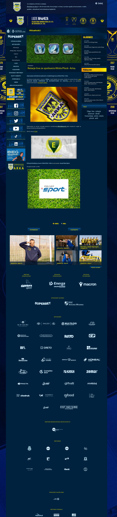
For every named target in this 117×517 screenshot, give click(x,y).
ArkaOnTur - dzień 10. (63, 248)
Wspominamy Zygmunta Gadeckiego (94, 47)
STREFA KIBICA (16, 79)
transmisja (89, 116)
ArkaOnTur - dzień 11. (16, 263)
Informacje (16, 47)
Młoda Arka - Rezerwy (16, 50)
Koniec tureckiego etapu (91, 42)
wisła (96, 116)
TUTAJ (35, 131)
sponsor (91, 113)
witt (96, 118)
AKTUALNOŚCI (16, 44)
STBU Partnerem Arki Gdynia (92, 64)
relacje (98, 111)
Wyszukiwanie (16, 60)
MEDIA (16, 82)
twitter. (45, 82)
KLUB (16, 63)
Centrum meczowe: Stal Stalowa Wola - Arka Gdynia (92, 89)
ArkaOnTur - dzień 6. (86, 263)
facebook (40, 82)
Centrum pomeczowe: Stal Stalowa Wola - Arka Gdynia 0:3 (93, 83)
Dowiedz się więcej (32, 6)
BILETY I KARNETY (16, 76)
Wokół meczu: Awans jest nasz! (92, 95)
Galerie (16, 53)
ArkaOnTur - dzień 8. (62, 263)
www (79, 79)
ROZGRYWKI (16, 69)
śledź (97, 113)
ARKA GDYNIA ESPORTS (16, 85)
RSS (16, 57)
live (93, 111)
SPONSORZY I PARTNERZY (16, 72)
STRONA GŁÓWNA (16, 41)
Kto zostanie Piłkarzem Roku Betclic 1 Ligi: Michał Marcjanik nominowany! (93, 76)
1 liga (89, 111)
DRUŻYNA (16, 66)
